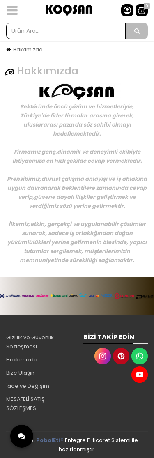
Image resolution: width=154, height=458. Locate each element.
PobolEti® (50, 440)
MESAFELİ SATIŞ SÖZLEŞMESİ (25, 403)
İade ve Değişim (27, 386)
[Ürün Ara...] (137, 31)
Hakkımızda (28, 49)
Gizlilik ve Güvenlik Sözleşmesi (30, 342)
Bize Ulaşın (20, 373)
